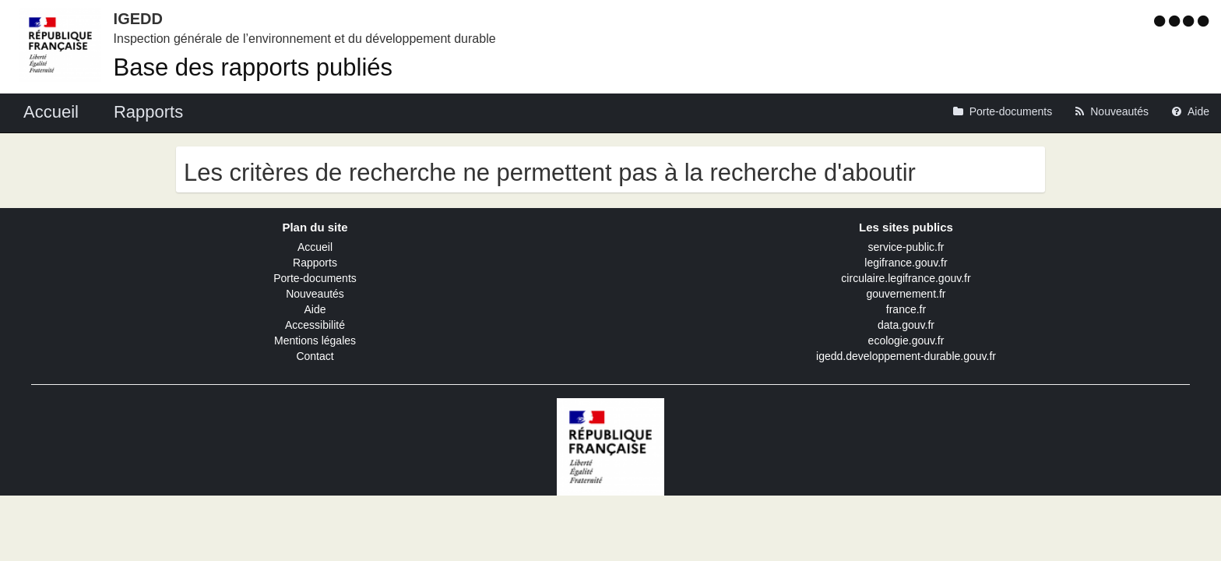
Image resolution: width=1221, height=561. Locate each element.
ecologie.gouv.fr (906, 340)
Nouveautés (315, 294)
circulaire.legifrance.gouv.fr (905, 278)
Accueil (315, 247)
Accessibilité (315, 325)
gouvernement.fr (906, 294)
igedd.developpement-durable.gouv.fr (906, 356)
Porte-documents (315, 278)
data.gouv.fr (906, 325)
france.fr (906, 309)
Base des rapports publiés (253, 67)
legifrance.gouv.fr (905, 262)
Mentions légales (315, 340)
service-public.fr (905, 247)
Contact (314, 356)
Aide (314, 309)
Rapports (315, 262)
